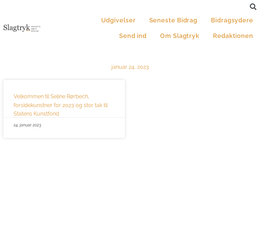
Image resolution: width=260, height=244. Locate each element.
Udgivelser (118, 20)
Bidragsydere (232, 20)
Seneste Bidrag (173, 20)
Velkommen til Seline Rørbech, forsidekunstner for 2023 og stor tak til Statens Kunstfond (61, 105)
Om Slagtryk (179, 35)
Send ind (133, 35)
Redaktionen (233, 35)
